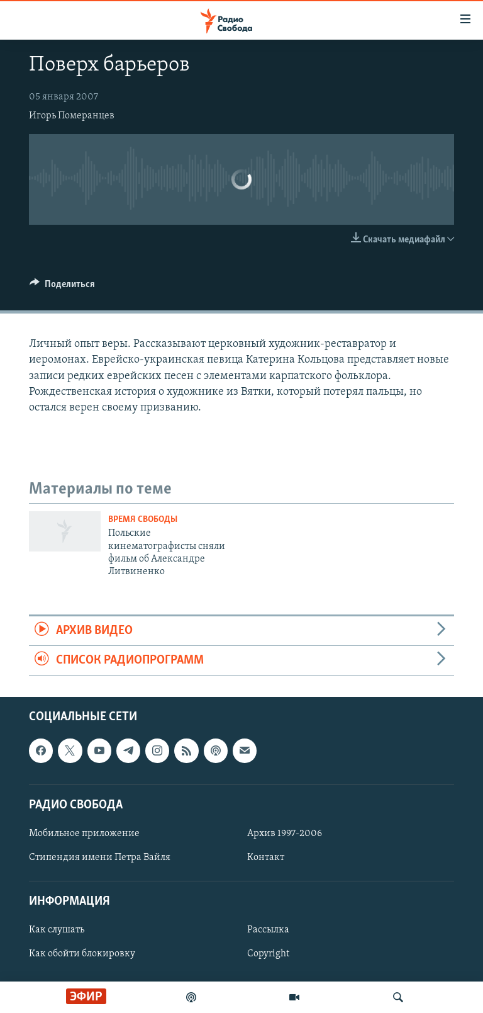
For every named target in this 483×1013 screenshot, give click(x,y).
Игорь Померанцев (71, 116)
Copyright (268, 954)
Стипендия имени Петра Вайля (99, 857)
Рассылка (268, 930)
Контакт (265, 857)
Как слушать (56, 930)
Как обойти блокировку (82, 954)
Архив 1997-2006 (284, 834)
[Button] (62, 287)
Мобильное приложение (84, 834)
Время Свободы (142, 519)
